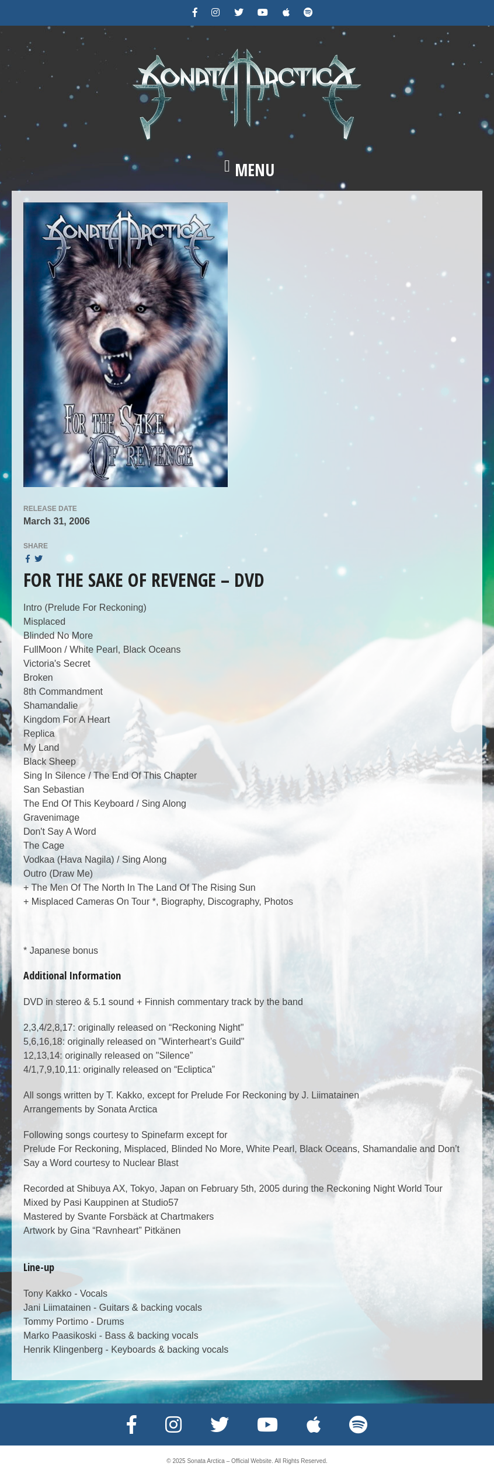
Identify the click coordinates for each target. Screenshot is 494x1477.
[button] (247, 169)
